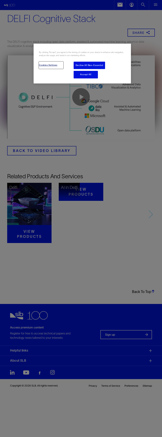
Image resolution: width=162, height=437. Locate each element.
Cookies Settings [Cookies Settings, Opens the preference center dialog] (48, 65)
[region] (82, 63)
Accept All (85, 74)
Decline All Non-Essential (89, 65)
